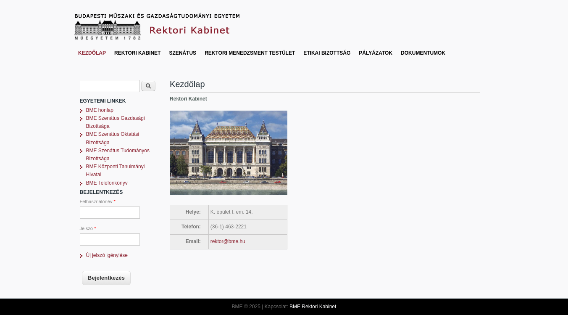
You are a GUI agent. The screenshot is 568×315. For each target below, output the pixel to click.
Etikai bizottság (326, 53)
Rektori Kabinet (137, 53)
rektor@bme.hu (227, 241)
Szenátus (182, 53)
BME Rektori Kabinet (312, 307)
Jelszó (88, 228)
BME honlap (99, 110)
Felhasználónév (98, 201)
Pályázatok (375, 53)
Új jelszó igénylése (107, 255)
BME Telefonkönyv (107, 183)
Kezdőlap (92, 53)
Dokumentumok (423, 53)
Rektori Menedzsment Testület (250, 53)
